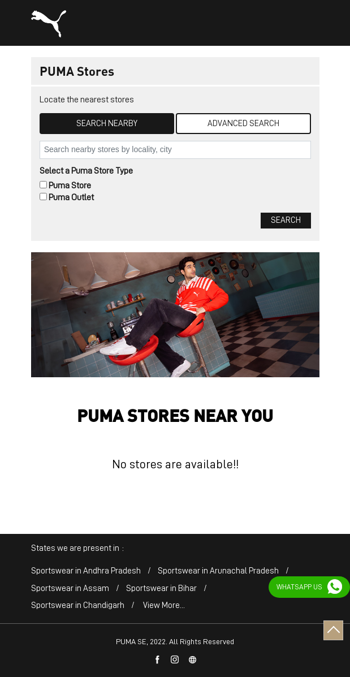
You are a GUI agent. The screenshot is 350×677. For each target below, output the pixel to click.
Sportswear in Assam (70, 588)
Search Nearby (106, 123)
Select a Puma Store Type (86, 170)
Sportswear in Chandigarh (77, 605)
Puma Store (70, 185)
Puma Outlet (71, 197)
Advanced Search (243, 123)
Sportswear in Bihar (161, 588)
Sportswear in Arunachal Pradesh (218, 571)
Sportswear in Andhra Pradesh (86, 571)
